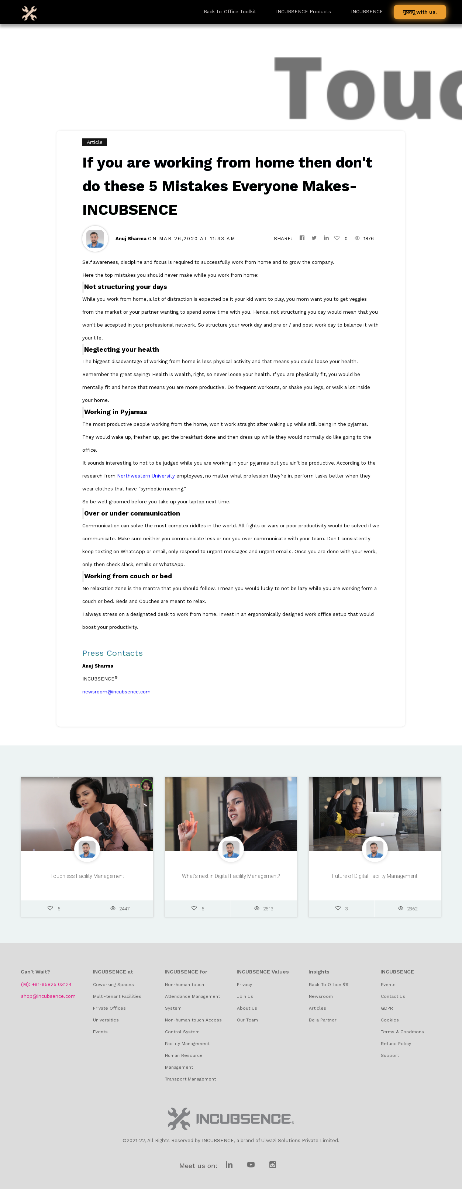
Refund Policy (396, 1043)
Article (95, 142)
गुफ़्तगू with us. (420, 12)
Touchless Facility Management (87, 878)
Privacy (244, 984)
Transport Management (190, 1079)
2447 (120, 910)
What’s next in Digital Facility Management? (231, 878)
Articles (317, 1008)
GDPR (387, 1008)
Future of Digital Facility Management (374, 878)
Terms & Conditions (402, 1031)
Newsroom (321, 996)
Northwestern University (146, 476)
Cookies (390, 1020)
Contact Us (393, 996)
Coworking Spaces (113, 984)
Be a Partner (323, 1020)
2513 (263, 910)
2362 (407, 910)
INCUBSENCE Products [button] (303, 11)
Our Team (247, 1020)
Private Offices (109, 1008)
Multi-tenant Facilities (117, 996)
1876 (364, 238)
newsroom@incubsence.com (116, 692)
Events (100, 1031)
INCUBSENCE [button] (367, 11)
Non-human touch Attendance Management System (192, 996)
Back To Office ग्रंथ (328, 984)
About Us (247, 1008)
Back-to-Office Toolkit (230, 11)
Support (390, 1055)
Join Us (245, 996)
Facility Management (187, 1043)
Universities (106, 1020)
